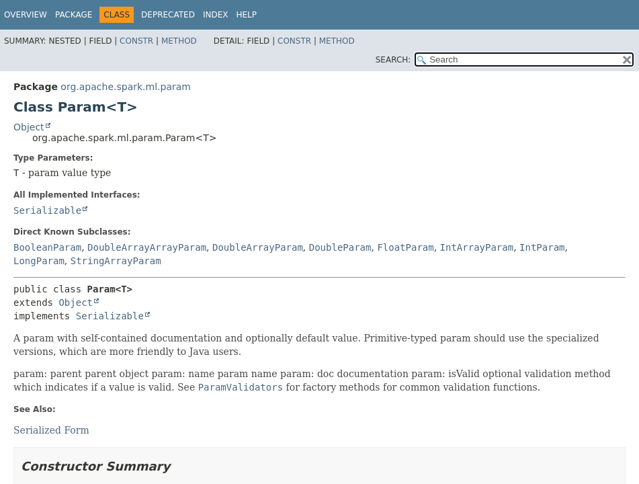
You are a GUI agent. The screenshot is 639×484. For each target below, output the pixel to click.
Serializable (47, 210)
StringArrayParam (116, 260)
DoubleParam (340, 247)
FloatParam (405, 247)
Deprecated (168, 14)
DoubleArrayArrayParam (146, 247)
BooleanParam (47, 247)
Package (73, 14)
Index (215, 14)
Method (179, 41)
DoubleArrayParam (257, 247)
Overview (25, 14)
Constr (136, 41)
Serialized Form (51, 430)
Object (28, 127)
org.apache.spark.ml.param (125, 86)
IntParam (541, 247)
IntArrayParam (477, 247)
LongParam (39, 260)
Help (246, 14)
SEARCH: (393, 60)
